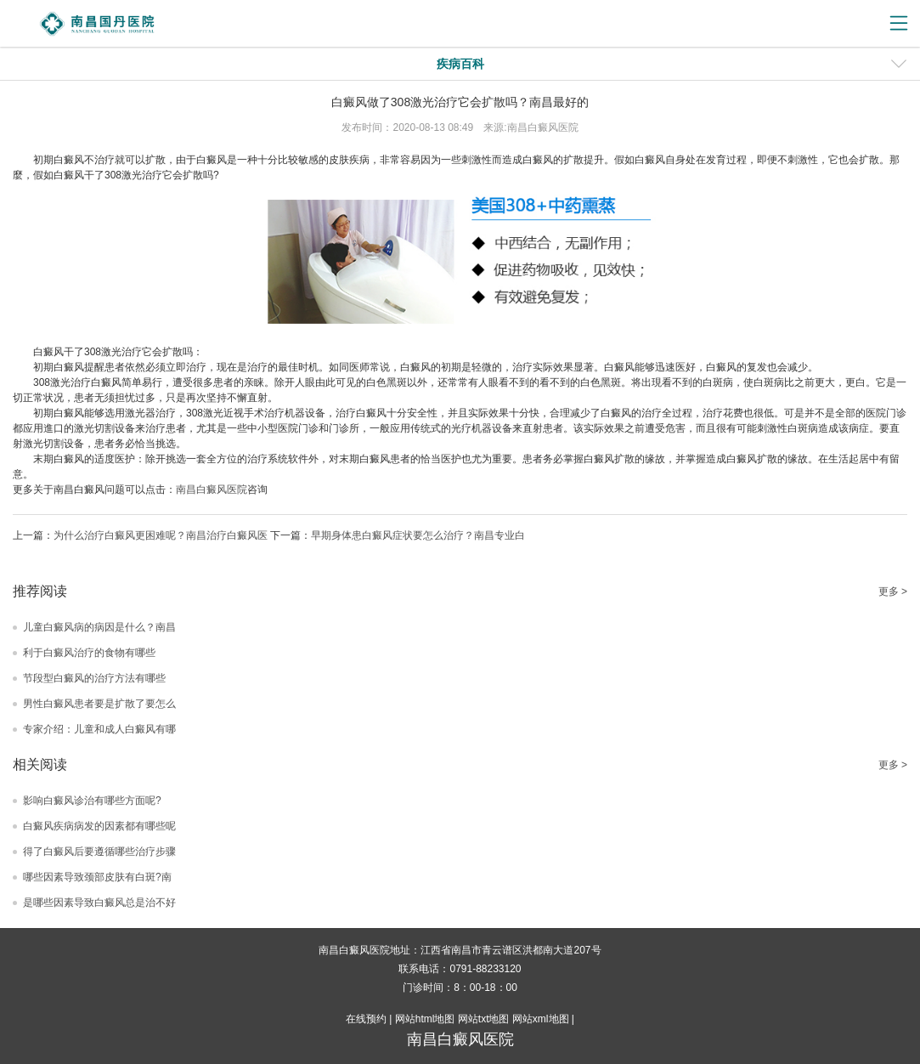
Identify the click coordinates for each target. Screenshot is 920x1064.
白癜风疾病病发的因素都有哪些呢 (99, 826)
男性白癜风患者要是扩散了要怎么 (99, 704)
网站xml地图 (540, 1019)
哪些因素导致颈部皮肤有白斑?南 (97, 877)
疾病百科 (460, 64)
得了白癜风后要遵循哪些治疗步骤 (99, 851)
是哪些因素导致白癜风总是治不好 (99, 902)
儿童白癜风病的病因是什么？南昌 (99, 627)
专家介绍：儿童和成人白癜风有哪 (99, 729)
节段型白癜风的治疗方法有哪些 (94, 678)
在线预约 (366, 1019)
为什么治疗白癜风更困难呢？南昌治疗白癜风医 (161, 535)
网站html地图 (425, 1019)
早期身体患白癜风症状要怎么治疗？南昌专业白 (418, 535)
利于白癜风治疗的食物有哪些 (89, 653)
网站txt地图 (484, 1019)
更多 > (892, 591)
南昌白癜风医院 (211, 489)
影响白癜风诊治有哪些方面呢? (92, 800)
